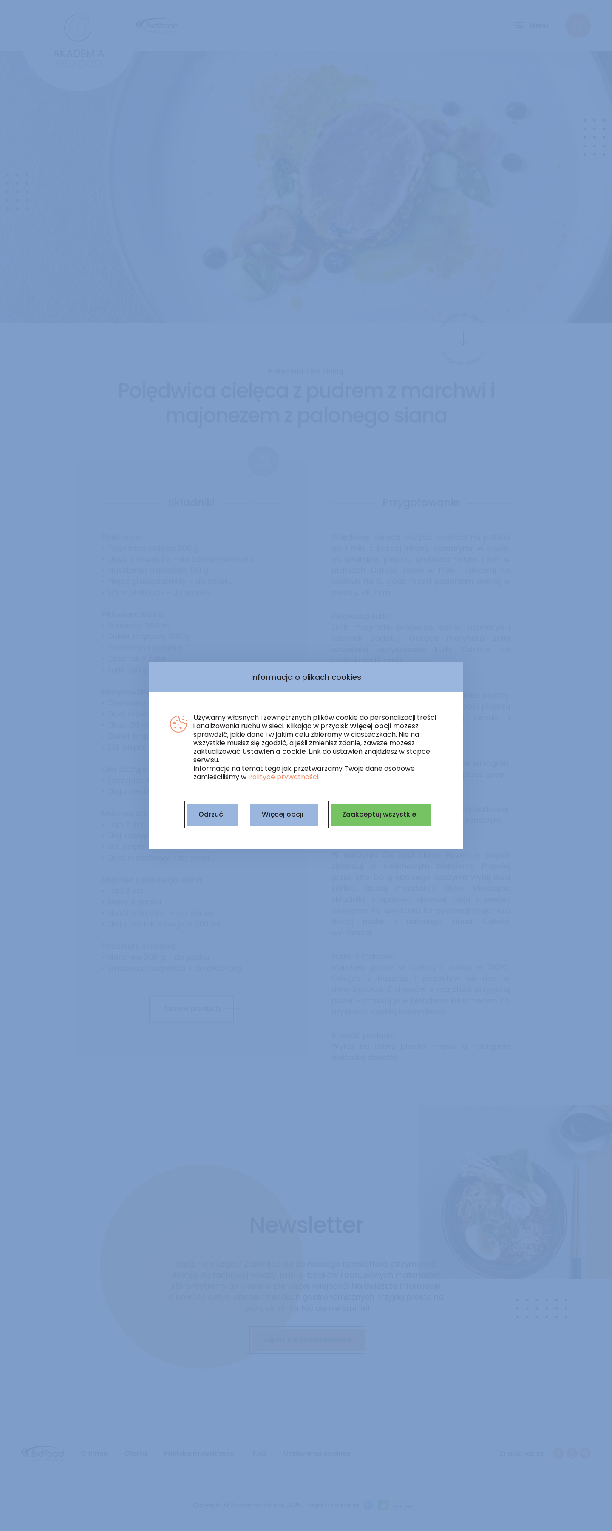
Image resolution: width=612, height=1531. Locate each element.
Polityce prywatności (283, 777)
